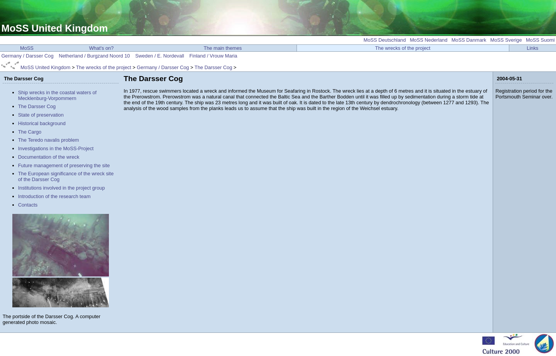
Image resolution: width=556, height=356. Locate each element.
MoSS (27, 48)
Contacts (28, 205)
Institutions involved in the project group (61, 188)
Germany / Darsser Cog (27, 56)
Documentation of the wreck (49, 157)
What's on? (101, 48)
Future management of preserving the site (64, 165)
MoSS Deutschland (385, 40)
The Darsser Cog (213, 67)
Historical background (42, 123)
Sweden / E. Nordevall (159, 56)
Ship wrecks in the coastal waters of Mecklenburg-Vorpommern (57, 95)
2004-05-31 (509, 78)
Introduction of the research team (54, 196)
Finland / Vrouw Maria (213, 56)
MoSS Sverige (506, 40)
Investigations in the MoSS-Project (56, 148)
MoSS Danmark (468, 40)
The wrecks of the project (403, 48)
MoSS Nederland (428, 40)
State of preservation (41, 115)
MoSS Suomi (540, 40)
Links (532, 48)
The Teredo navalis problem (48, 140)
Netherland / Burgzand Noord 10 (94, 56)
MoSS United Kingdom (54, 28)
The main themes (222, 48)
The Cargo (29, 132)
